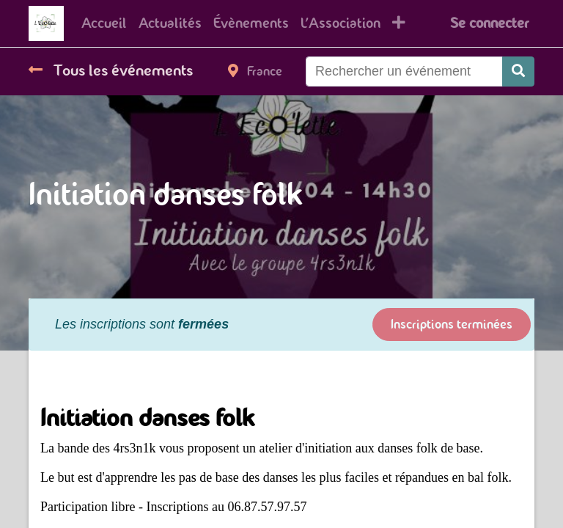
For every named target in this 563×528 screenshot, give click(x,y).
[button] (398, 23)
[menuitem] (104, 23)
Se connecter (489, 23)
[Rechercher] (518, 71)
